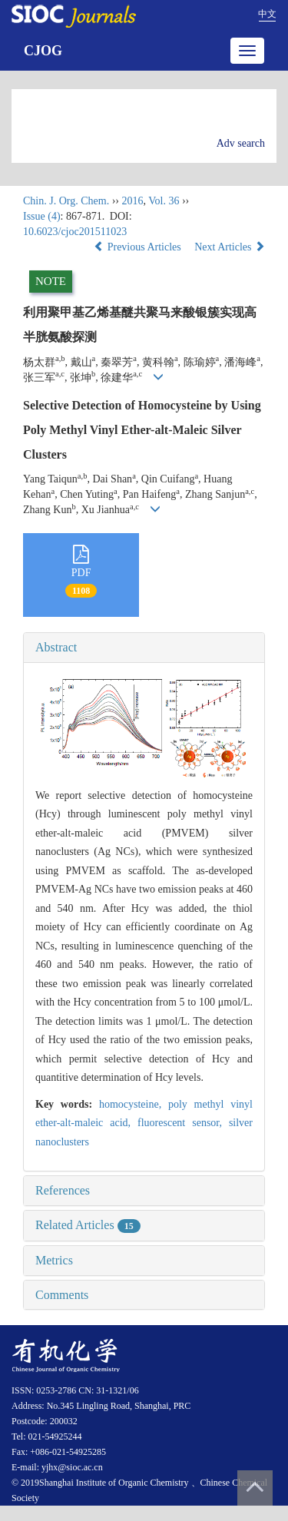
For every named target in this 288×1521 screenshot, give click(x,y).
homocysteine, (133, 1104)
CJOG (43, 50)
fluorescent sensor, (183, 1122)
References (62, 1190)
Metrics (54, 1260)
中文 (267, 13)
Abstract (56, 647)
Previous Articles (139, 247)
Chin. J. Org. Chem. (66, 201)
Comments (61, 1294)
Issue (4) (42, 216)
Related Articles (88, 1224)
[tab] (144, 647)
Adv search (241, 143)
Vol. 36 (163, 201)
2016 (132, 201)
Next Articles (229, 247)
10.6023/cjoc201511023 (75, 231)
